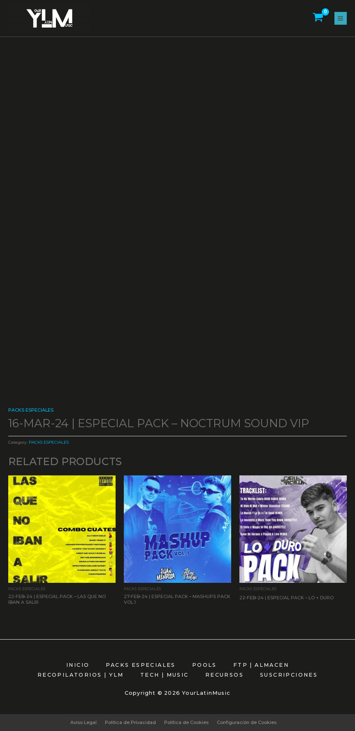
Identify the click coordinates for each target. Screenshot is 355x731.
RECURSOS (224, 675)
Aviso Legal (83, 722)
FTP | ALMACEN (261, 665)
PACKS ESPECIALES (30, 410)
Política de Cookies (186, 722)
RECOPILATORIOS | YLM (80, 675)
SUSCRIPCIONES (289, 675)
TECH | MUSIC (164, 675)
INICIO (77, 665)
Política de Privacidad (130, 722)
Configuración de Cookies (246, 722)
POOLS (204, 665)
